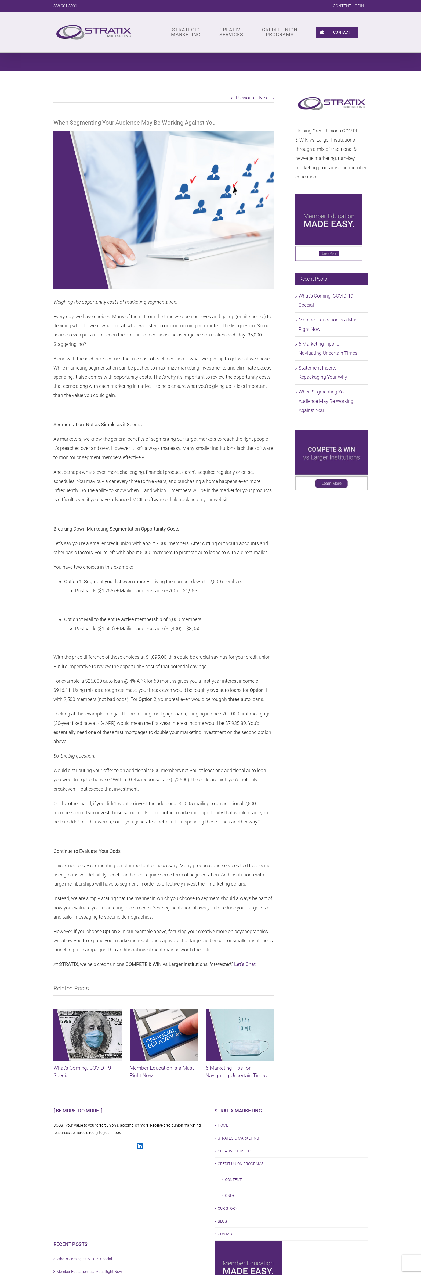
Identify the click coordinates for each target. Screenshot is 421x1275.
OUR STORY (227, 1208)
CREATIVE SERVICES (235, 1151)
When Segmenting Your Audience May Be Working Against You (326, 401)
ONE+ (229, 1195)
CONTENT (233, 1179)
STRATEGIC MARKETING (238, 1138)
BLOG (222, 1221)
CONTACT (226, 1234)
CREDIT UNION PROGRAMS (240, 1164)
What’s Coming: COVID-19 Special (84, 1259)
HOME (223, 1125)
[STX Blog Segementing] (163, 210)
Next (264, 98)
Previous (245, 98)
